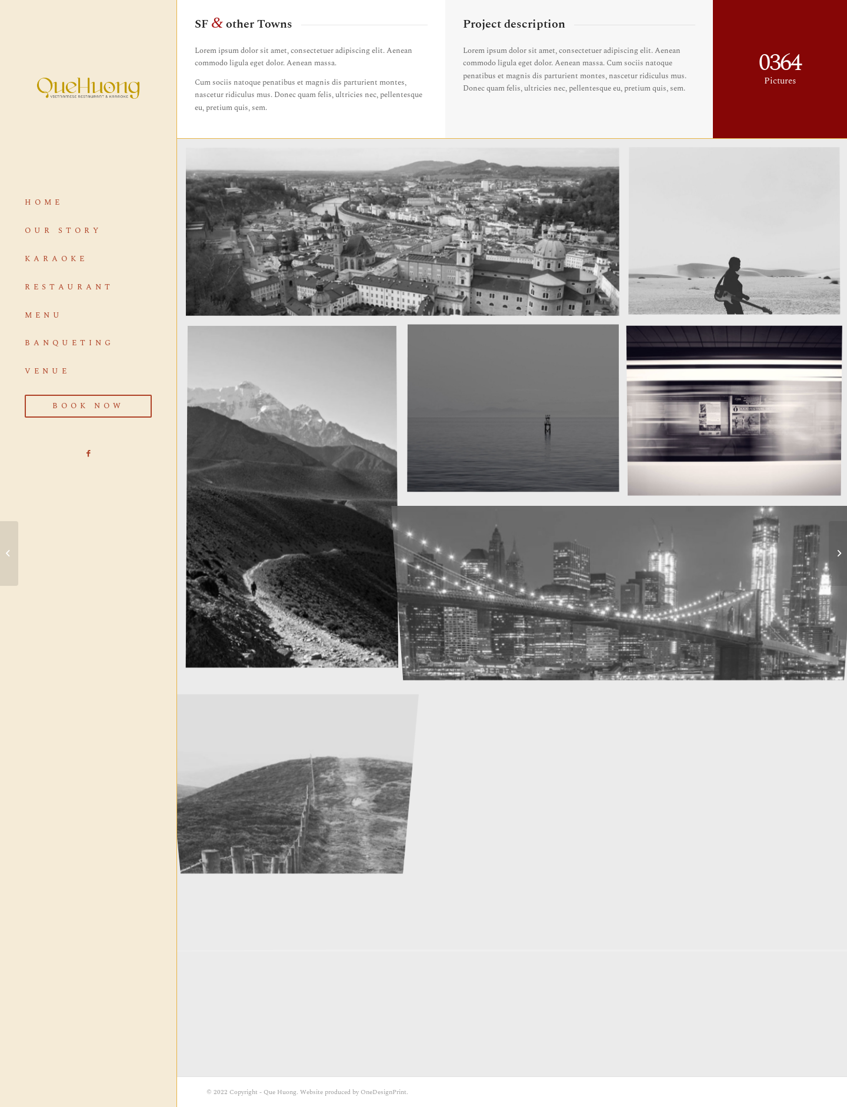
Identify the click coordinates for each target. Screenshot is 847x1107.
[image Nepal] (296, 501)
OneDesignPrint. (384, 1092)
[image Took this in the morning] (517, 413)
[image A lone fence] (296, 766)
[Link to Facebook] (88, 453)
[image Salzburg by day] (407, 236)
